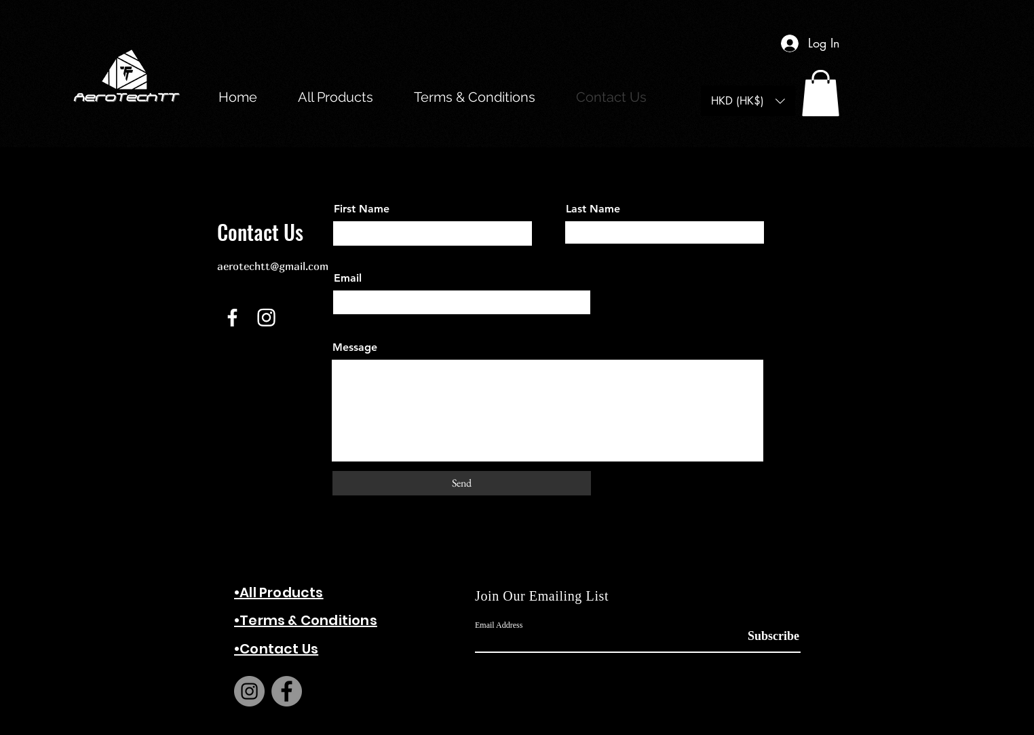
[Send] (461, 483)
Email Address (498, 625)
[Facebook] (232, 317)
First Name (361, 209)
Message (354, 347)
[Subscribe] (765, 636)
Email (348, 278)
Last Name (593, 209)
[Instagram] (266, 317)
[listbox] (748, 101)
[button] (820, 93)
